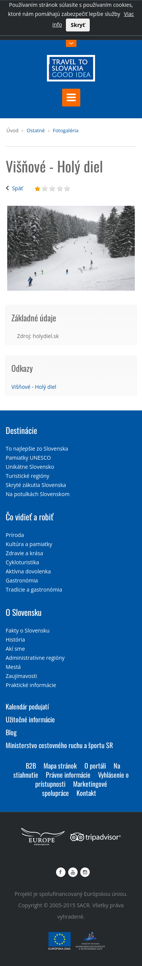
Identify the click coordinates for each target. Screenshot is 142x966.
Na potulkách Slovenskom (38, 494)
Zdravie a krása (24, 553)
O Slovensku (24, 612)
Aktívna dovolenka (28, 571)
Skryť (78, 24)
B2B (31, 765)
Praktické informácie (31, 685)
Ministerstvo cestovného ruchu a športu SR (59, 745)
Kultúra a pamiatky (29, 544)
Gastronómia (22, 580)
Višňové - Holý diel (33, 386)
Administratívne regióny (35, 657)
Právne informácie (68, 775)
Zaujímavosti (21, 675)
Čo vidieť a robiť (29, 516)
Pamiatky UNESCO (28, 457)
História (15, 639)
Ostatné (36, 130)
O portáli (95, 765)
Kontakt (86, 793)
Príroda (15, 535)
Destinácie (21, 430)
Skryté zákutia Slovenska (36, 484)
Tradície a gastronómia (34, 589)
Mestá (13, 666)
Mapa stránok (60, 765)
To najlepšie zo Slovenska (37, 448)
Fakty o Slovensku (28, 630)
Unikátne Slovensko (30, 466)
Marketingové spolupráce (74, 788)
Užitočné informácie (30, 719)
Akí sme (15, 648)
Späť (17, 188)
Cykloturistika (22, 562)
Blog (11, 732)
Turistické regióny (27, 475)
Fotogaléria (66, 130)
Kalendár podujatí (27, 706)
